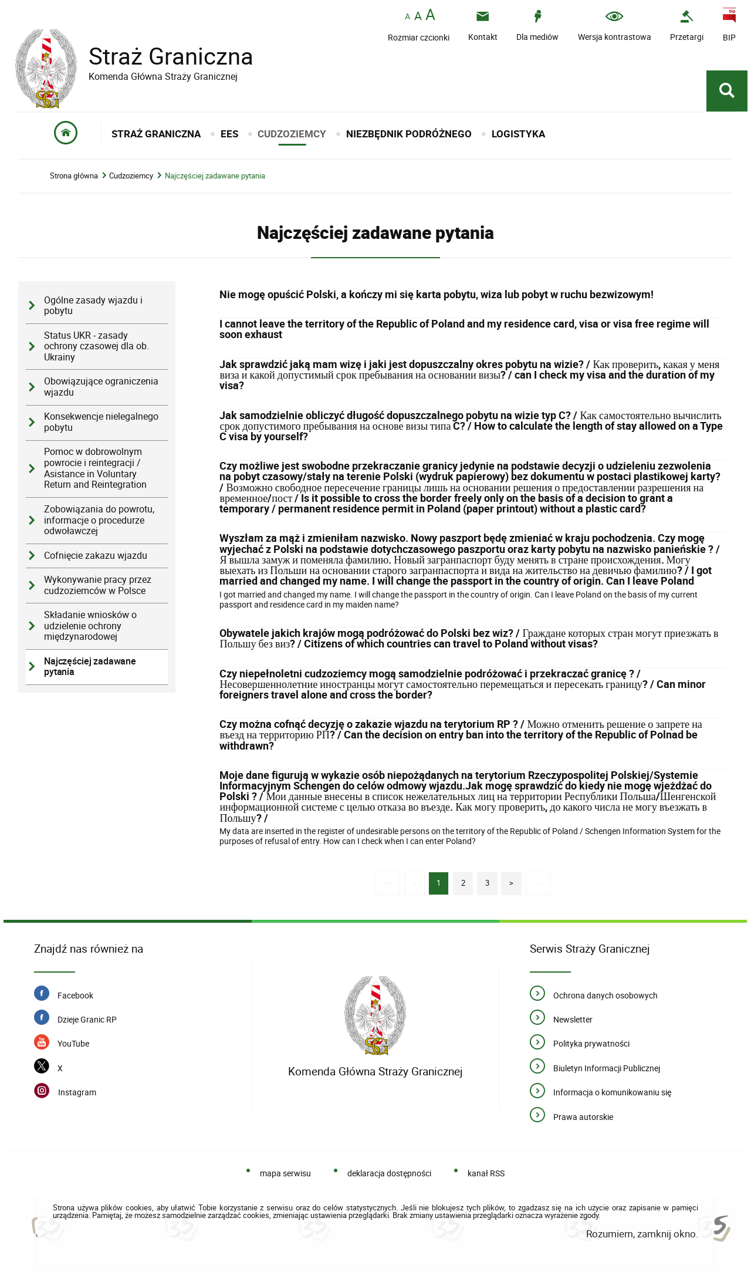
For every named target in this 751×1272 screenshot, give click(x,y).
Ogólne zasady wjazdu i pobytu (93, 306)
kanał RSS (486, 1173)
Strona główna (74, 176)
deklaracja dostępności (389, 1173)
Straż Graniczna (162, 56)
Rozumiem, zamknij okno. (642, 1233)
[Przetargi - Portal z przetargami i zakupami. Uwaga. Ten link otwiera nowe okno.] (686, 25)
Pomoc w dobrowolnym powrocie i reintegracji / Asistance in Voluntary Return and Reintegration (95, 468)
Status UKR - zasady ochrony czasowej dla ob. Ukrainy (96, 346)
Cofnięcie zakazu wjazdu (95, 555)
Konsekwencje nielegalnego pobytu (101, 422)
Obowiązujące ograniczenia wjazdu (101, 387)
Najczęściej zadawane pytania (215, 176)
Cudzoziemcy (131, 176)
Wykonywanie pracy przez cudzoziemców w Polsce (97, 585)
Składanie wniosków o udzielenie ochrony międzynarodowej (90, 626)
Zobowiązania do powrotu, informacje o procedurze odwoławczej (99, 520)
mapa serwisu (285, 1173)
